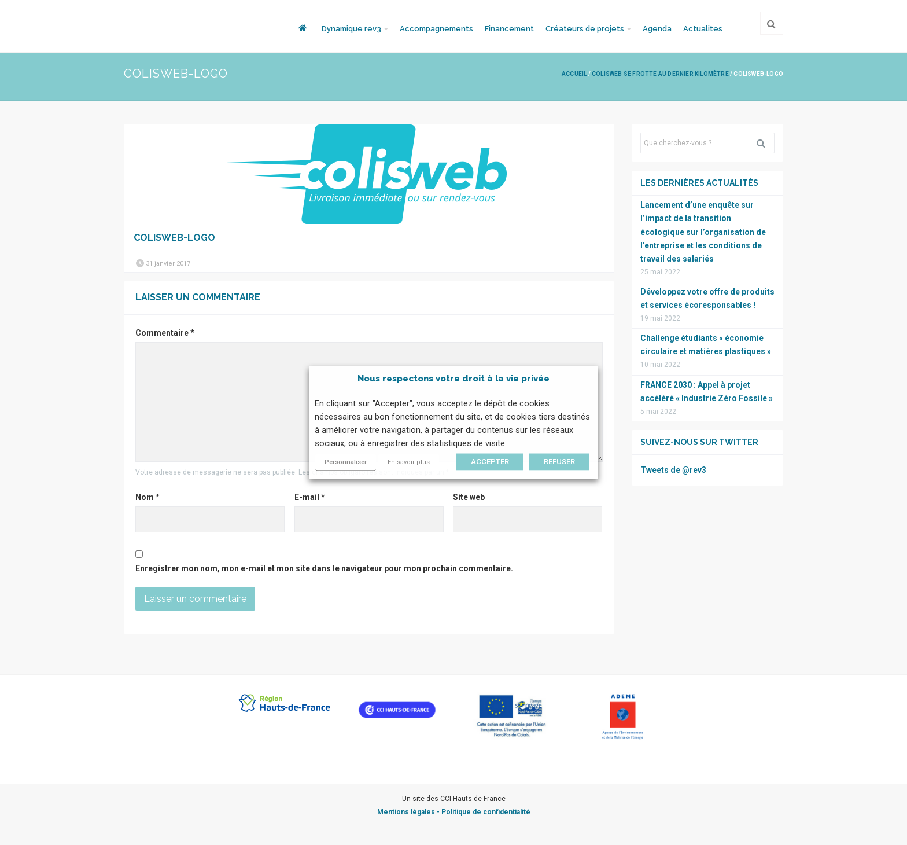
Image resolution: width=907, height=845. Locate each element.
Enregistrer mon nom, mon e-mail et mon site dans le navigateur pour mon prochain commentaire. (324, 568)
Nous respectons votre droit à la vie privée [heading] (453, 378)
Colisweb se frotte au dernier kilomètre (660, 74)
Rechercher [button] (765, 143)
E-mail (309, 497)
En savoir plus (409, 462)
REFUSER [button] (559, 462)
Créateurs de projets (584, 28)
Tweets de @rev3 (673, 470)
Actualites (702, 28)
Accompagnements (436, 28)
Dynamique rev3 (351, 28)
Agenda (657, 28)
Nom (147, 497)
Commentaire (164, 332)
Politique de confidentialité (485, 812)
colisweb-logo (174, 237)
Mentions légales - (409, 812)
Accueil (574, 74)
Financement (509, 28)
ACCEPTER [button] (490, 462)
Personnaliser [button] (346, 462)
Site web (469, 497)
